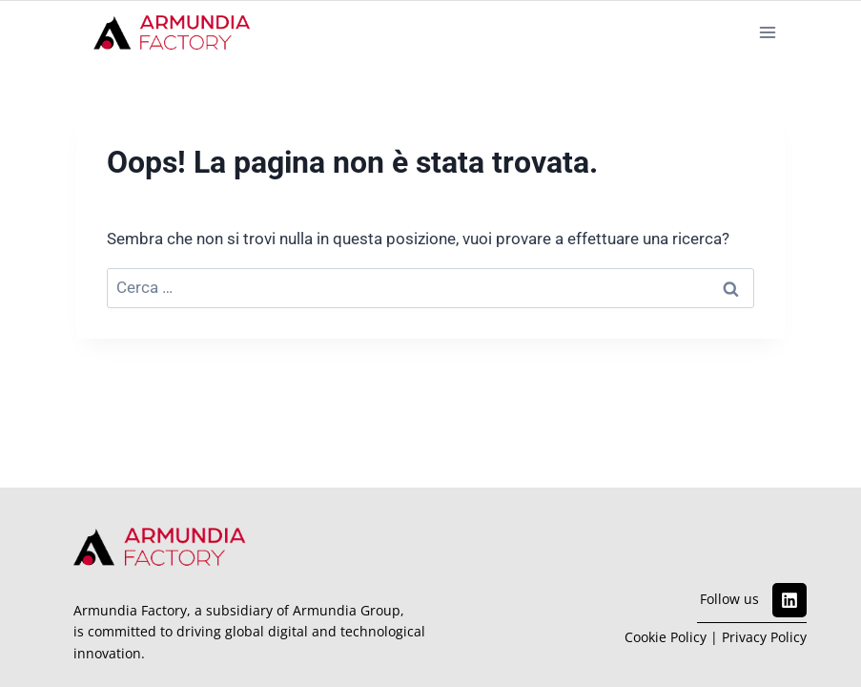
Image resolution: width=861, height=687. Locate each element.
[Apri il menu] (767, 32)
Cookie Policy (666, 637)
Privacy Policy (764, 637)
